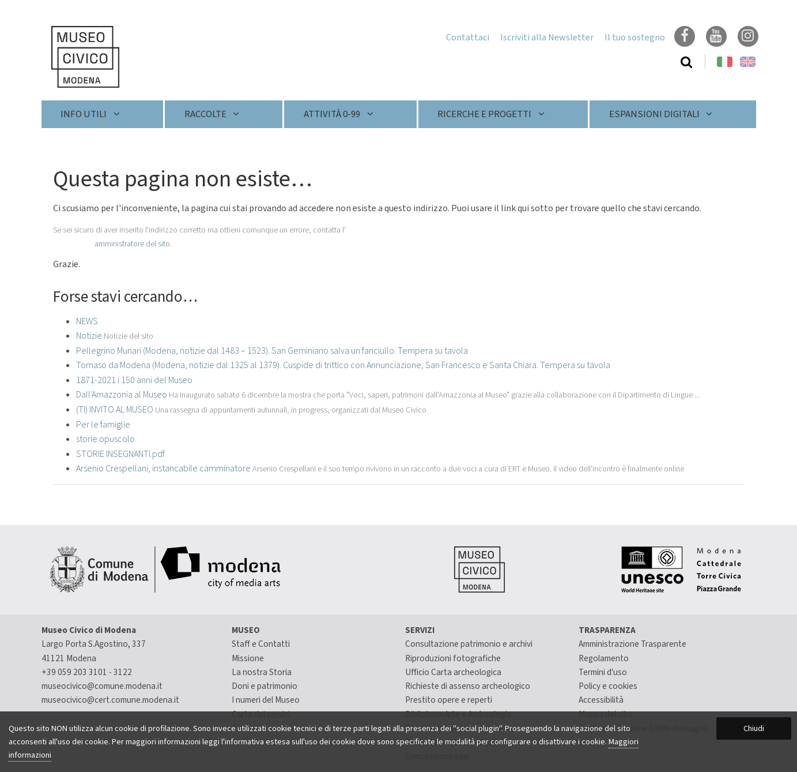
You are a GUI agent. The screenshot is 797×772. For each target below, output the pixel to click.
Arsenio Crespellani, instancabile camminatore (163, 468)
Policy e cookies (608, 686)
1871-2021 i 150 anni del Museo (134, 380)
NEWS (87, 321)
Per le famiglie (103, 424)
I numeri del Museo (266, 700)
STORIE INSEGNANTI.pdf (120, 454)
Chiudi (753, 728)
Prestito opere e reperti (448, 700)
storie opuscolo (105, 439)
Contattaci (467, 37)
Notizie (89, 335)
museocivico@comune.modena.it (102, 686)
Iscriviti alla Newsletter (547, 37)
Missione (248, 658)
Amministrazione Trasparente (632, 644)
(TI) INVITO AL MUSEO (114, 409)
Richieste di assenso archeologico (467, 686)
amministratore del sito (132, 244)
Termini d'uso (603, 672)
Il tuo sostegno (635, 37)
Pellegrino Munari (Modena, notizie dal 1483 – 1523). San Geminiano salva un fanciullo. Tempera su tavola (272, 350)
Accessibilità (601, 700)
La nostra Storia (262, 672)
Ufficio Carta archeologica (453, 672)
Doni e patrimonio (264, 686)
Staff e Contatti (261, 644)
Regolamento (604, 658)
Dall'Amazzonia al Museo (121, 394)
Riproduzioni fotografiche (453, 658)
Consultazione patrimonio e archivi (468, 644)
